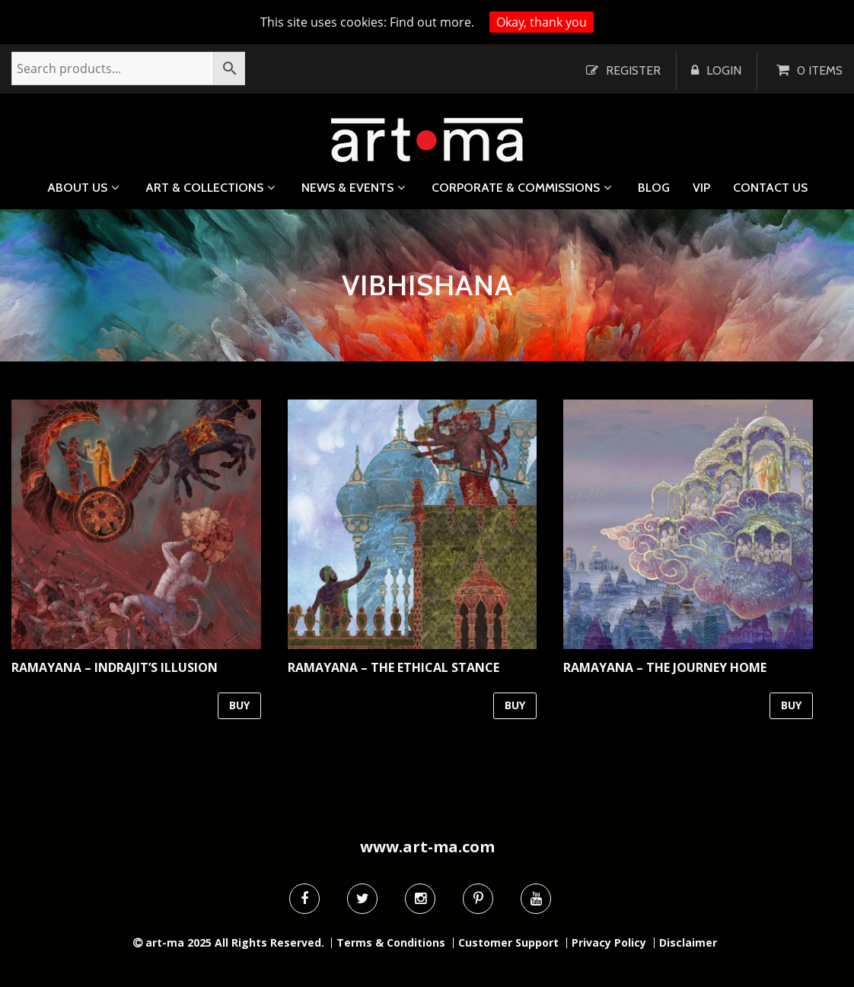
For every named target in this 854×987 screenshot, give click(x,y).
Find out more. (432, 22)
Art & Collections (204, 187)
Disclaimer (688, 943)
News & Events (347, 187)
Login (723, 70)
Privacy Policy (609, 943)
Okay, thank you (541, 22)
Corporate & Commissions (516, 187)
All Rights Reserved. (269, 942)
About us (77, 187)
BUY (239, 705)
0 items (820, 70)
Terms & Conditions (390, 943)
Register (633, 70)
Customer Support (508, 943)
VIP (701, 188)
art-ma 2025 (178, 942)
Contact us (770, 188)
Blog (654, 188)
